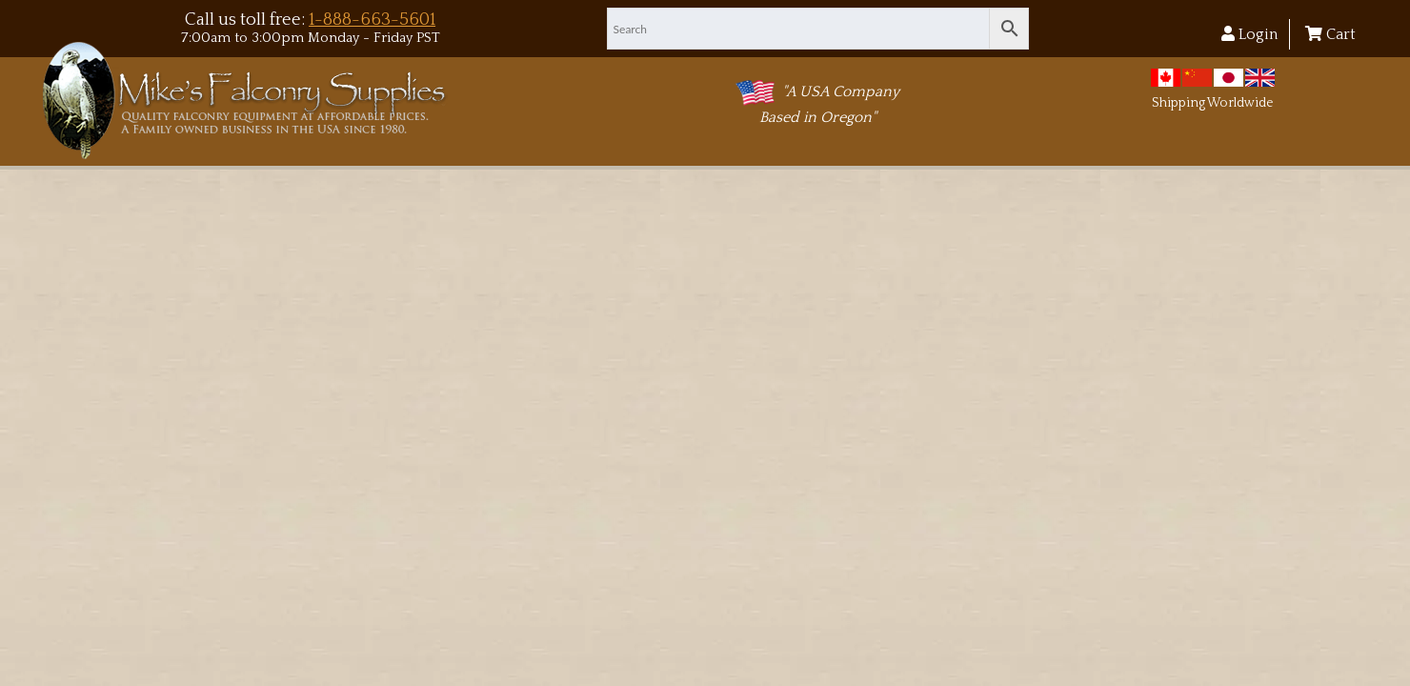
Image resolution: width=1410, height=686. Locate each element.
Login (1249, 34)
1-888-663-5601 (372, 20)
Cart (1330, 34)
